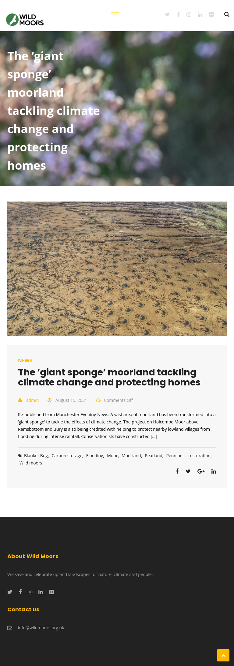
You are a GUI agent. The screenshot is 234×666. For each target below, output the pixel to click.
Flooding (94, 455)
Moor (112, 455)
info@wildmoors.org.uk (41, 627)
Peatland (153, 455)
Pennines (175, 455)
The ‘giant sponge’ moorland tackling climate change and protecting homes (109, 377)
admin (32, 400)
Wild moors (31, 463)
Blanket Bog (36, 455)
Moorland (131, 455)
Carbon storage (67, 455)
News (25, 360)
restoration (199, 455)
